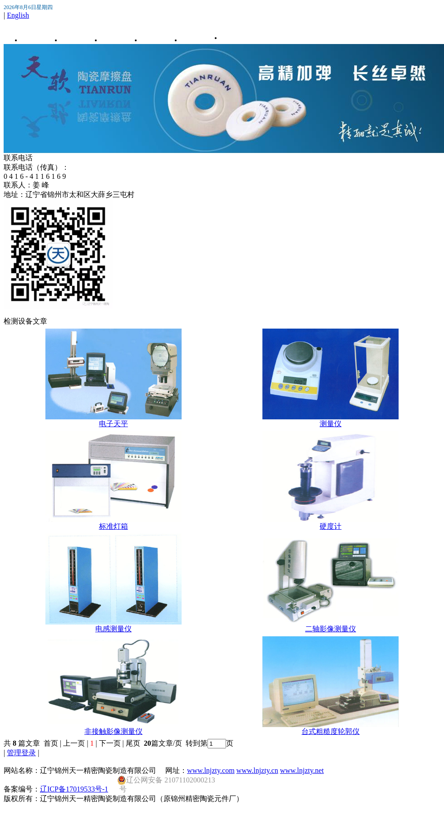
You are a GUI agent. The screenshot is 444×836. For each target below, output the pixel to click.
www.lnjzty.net (302, 770)
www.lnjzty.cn (257, 770)
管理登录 (21, 753)
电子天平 (113, 424)
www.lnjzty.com (211, 770)
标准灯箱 (113, 526)
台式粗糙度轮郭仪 (330, 731)
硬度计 (330, 526)
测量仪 (330, 424)
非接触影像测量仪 (113, 731)
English (18, 15)
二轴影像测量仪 (330, 629)
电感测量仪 (113, 629)
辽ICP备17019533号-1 (74, 789)
